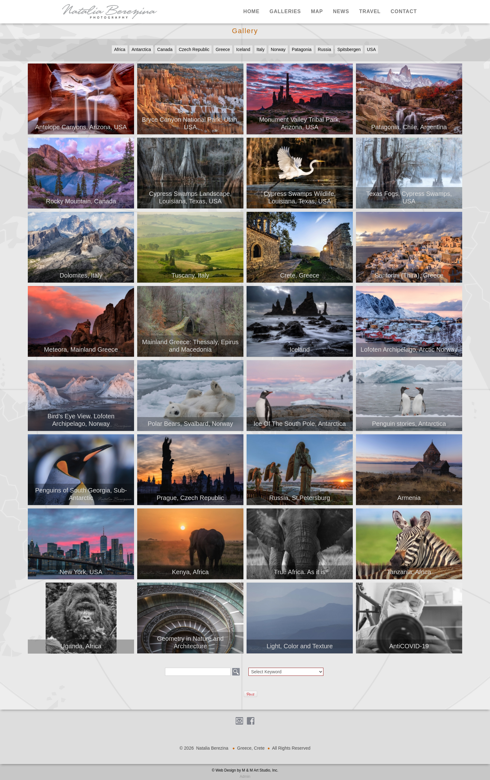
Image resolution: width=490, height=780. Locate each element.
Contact (404, 11)
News (341, 11)
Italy (261, 49)
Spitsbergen (349, 49)
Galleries (285, 11)
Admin (245, 776)
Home (251, 11)
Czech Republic (194, 49)
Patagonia (302, 49)
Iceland (243, 49)
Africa (119, 49)
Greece (223, 49)
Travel (370, 11)
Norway (278, 49)
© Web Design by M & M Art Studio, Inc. (245, 770)
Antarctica (141, 49)
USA (371, 49)
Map (317, 11)
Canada (164, 49)
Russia (324, 49)
